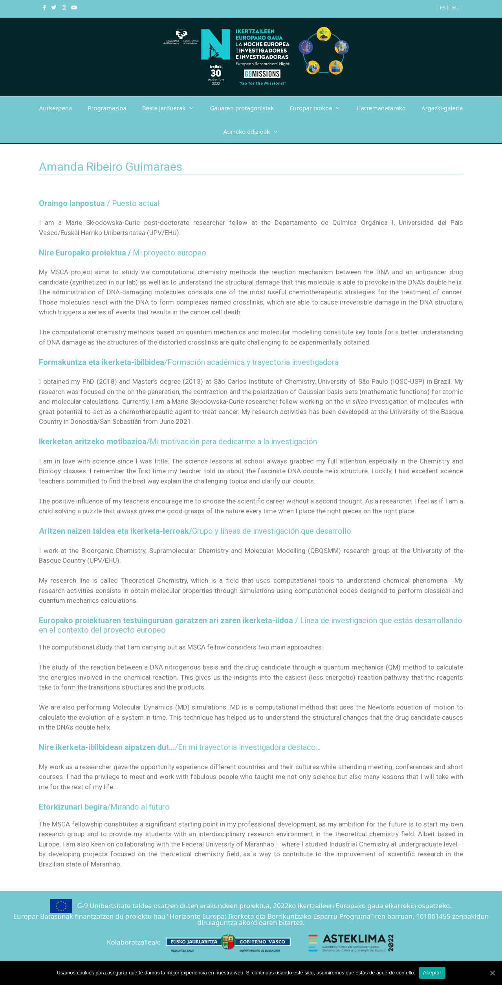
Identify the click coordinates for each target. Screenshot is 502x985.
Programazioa (107, 108)
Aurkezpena (55, 108)
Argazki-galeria (442, 108)
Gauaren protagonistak (242, 108)
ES (442, 7)
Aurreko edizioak (255, 131)
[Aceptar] (492, 973)
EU (455, 7)
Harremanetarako (380, 108)
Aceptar (432, 973)
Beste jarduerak (172, 108)
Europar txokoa (319, 108)
